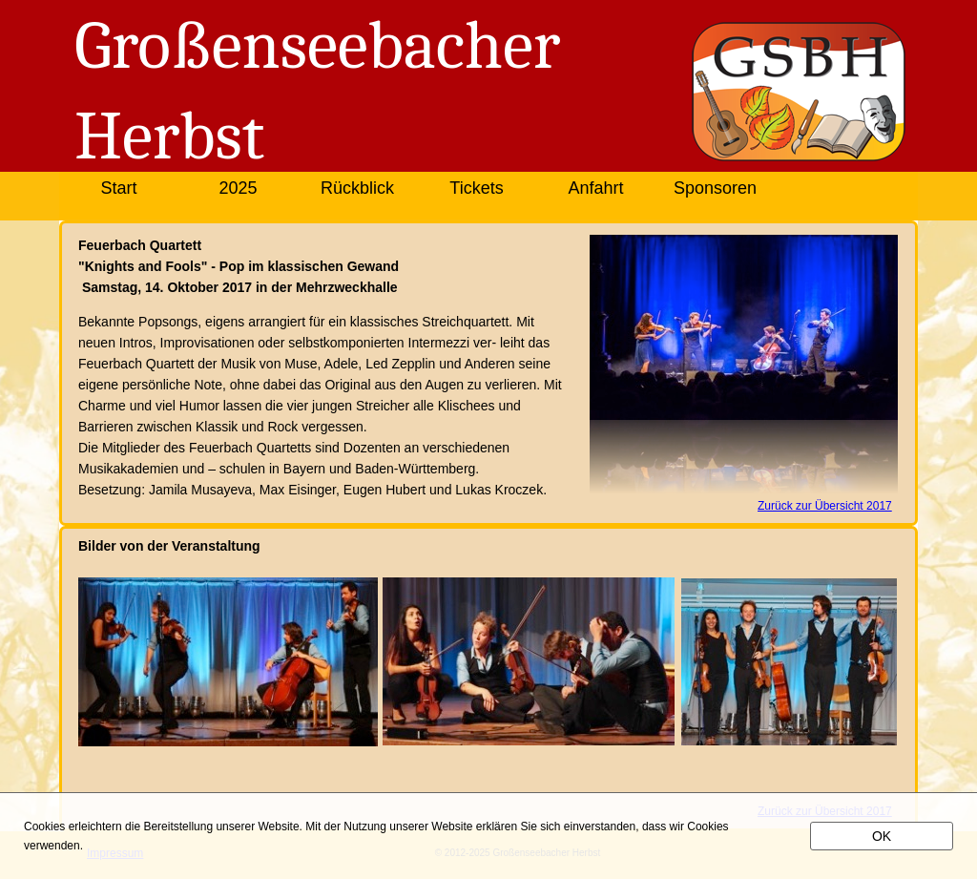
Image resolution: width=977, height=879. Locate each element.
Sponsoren (715, 188)
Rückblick (357, 188)
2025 (237, 188)
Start (118, 188)
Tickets (476, 188)
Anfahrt (595, 188)
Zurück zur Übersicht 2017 (825, 506)
